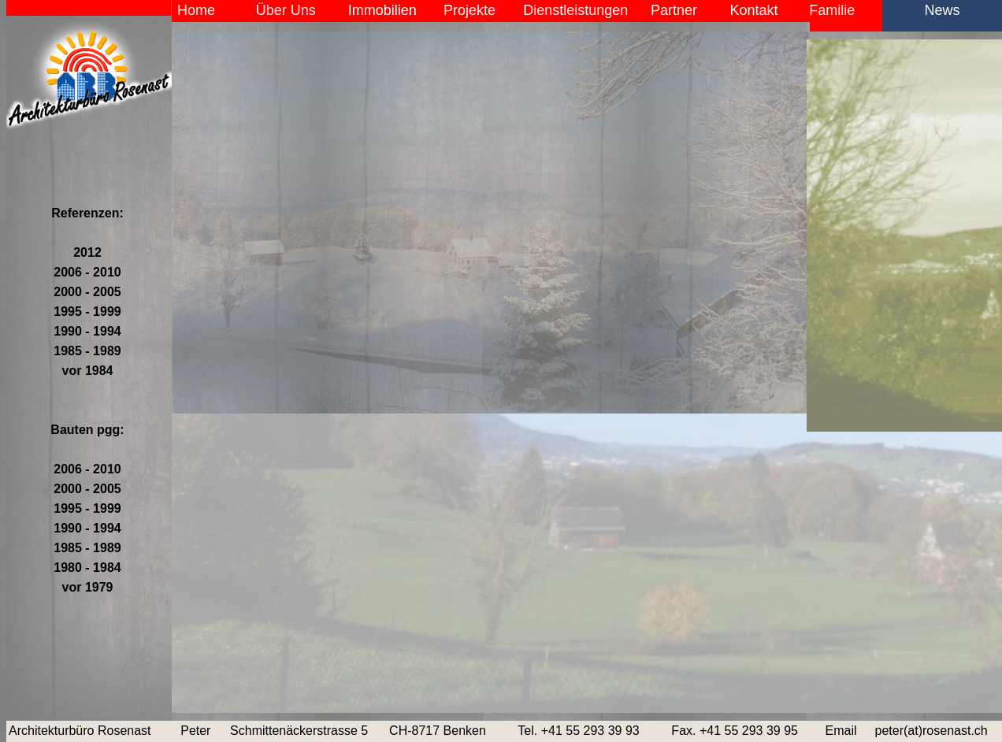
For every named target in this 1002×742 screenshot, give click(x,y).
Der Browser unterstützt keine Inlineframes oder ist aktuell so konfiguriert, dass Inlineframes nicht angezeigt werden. (587, 371)
